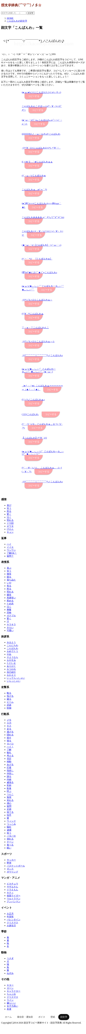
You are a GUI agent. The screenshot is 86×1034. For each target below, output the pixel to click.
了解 (9, 749)
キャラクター (13, 991)
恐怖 (9, 612)
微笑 (9, 574)
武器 (9, 705)
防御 (9, 708)
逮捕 (9, 830)
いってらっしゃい (16, 678)
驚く (9, 514)
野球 (9, 863)
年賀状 (10, 916)
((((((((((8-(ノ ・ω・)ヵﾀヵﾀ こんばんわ (41, 134)
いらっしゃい (13, 681)
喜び (9, 505)
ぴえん (10, 529)
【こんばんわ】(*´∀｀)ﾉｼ (34, 438)
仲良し (10, 773)
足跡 (9, 809)
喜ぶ (9, 568)
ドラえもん (12, 889)
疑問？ (10, 556)
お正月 (10, 913)
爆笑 (9, 595)
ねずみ (10, 973)
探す (9, 738)
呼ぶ (9, 791)
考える (10, 755)
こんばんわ (12, 648)
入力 (9, 723)
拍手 (9, 815)
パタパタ (11, 836)
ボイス (41, 1017)
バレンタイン (13, 919)
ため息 (10, 603)
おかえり (11, 675)
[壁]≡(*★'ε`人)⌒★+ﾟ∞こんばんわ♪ (39, 272)
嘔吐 (9, 827)
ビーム (10, 702)
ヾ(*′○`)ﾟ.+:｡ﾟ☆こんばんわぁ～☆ (38, 341)
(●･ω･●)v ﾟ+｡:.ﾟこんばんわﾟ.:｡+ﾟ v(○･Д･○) (41, 92)
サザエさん (12, 886)
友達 (9, 1009)
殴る (9, 693)
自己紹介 (11, 672)
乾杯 (9, 785)
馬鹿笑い (11, 598)
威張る (10, 782)
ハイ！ (10, 746)
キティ (10, 892)
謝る (9, 776)
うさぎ (10, 958)
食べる (10, 845)
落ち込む (11, 580)
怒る (9, 511)
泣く (9, 517)
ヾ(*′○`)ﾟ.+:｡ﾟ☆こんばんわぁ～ (37, 300)
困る (9, 577)
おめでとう (12, 651)
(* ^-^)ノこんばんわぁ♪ (33, 399)
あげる (10, 764)
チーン (10, 842)
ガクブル (11, 615)
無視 (9, 797)
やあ (9, 654)
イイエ (10, 547)
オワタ (10, 526)
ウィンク (11, 821)
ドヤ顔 (10, 523)
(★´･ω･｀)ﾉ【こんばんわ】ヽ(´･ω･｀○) (41, 245)
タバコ (10, 743)
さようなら (12, 657)
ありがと (11, 666)
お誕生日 (11, 925)
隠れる (10, 735)
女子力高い (12, 1006)
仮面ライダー (13, 895)
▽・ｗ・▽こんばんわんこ (35, 327)
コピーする (33, 96)
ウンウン (11, 550)
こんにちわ (12, 645)
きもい (10, 627)
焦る (9, 586)
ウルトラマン (13, 898)
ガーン (10, 988)
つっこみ (11, 824)
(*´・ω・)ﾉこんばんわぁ (34, 175)
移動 (9, 761)
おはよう (11, 642)
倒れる (10, 839)
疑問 (9, 806)
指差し (10, 770)
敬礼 (9, 752)
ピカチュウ (12, 883)
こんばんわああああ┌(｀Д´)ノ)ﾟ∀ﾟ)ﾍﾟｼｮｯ (43, 217)
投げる (10, 696)
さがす (30, 13)
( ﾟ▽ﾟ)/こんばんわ (30, 414)
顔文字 (63, 1017)
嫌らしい (11, 1003)
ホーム (8, 1017)
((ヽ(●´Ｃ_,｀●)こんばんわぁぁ (37, 162)
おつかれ (11, 669)
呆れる (10, 800)
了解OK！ (12, 553)
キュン (10, 532)
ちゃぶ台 (11, 994)
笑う (9, 508)
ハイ (9, 544)
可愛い (10, 630)
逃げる (10, 732)
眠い (9, 848)
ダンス (10, 869)
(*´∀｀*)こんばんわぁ (33, 313)
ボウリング (12, 872)
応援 (9, 767)
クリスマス (12, 922)
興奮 (9, 609)
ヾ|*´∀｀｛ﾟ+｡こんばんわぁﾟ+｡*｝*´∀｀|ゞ (41, 148)
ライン (10, 1000)
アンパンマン (13, 901)
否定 (9, 758)
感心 (9, 803)
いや (9, 583)
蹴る (9, 699)
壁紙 (52, 1017)
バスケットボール (16, 866)
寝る (9, 741)
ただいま (11, 663)
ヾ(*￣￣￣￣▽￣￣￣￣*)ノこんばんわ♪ (42, 355)
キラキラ (11, 624)
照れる (10, 520)
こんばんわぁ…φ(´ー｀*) (34, 189)
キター (10, 985)
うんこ (10, 794)
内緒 (9, 779)
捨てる (10, 812)
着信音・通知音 (25, 1017)
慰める (10, 600)
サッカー (11, 860)
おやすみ (11, 660)
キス (9, 726)
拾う (9, 833)
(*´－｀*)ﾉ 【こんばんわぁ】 (37, 259)
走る (9, 729)
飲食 (9, 788)
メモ (9, 720)
